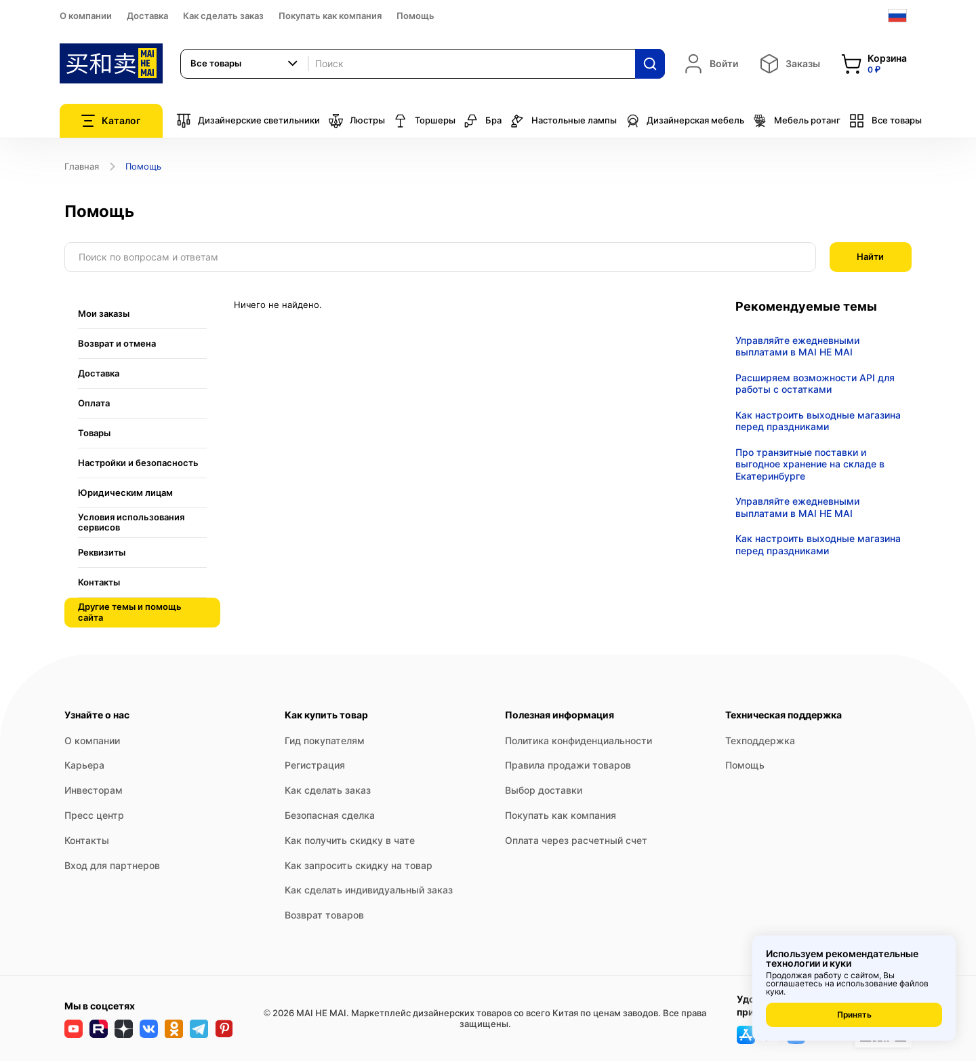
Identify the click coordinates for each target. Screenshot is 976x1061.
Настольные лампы (563, 120)
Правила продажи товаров (568, 765)
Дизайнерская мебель (684, 120)
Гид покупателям (325, 740)
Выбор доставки (543, 790)
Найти (870, 256)
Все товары (885, 121)
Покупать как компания (330, 15)
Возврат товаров (324, 915)
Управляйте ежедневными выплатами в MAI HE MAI (797, 346)
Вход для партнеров (112, 865)
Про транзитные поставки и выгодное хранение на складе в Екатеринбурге (809, 464)
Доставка (147, 15)
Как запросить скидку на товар (358, 865)
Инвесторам (93, 790)
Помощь (415, 15)
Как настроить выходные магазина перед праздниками (818, 421)
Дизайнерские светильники (248, 120)
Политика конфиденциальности (578, 740)
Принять (854, 1014)
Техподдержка (760, 740)
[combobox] (244, 64)
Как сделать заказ (223, 15)
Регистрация (315, 765)
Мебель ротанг (796, 120)
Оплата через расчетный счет (576, 840)
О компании (86, 15)
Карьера (84, 765)
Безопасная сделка (330, 815)
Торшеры (424, 120)
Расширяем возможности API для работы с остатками (815, 384)
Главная (81, 166)
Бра (483, 120)
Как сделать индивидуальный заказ (369, 889)
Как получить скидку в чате (350, 840)
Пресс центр (94, 815)
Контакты (86, 840)
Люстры (356, 120)
